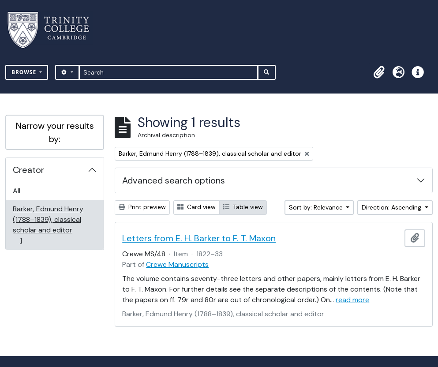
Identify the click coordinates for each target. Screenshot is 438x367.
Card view (196, 207)
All (16, 190)
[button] (379, 72)
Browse (24, 72)
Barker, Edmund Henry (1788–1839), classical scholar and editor (47, 224)
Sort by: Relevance (316, 207)
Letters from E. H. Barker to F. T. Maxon (199, 238)
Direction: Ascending (392, 207)
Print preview (142, 207)
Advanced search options (173, 180)
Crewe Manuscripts (177, 264)
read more (352, 299)
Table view (243, 207)
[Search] (168, 72)
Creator (28, 170)
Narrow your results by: (55, 132)
